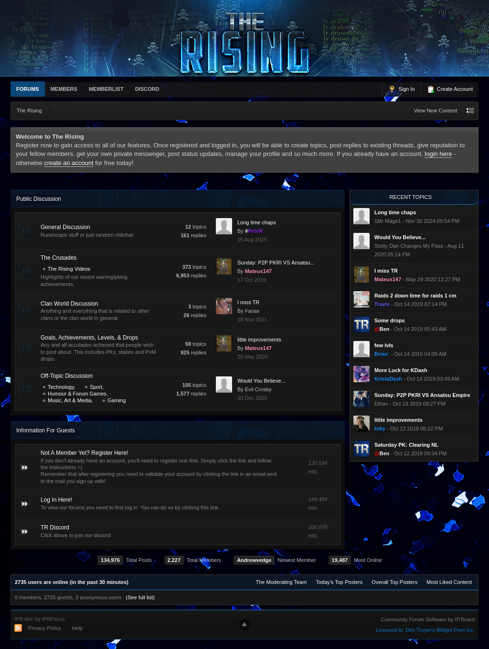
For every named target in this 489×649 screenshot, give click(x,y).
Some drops (389, 320)
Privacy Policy (44, 628)
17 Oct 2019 (251, 280)
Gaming (116, 400)
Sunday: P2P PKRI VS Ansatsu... (276, 262)
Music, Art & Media (70, 400)
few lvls (383, 345)
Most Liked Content (449, 582)
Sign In (401, 89)
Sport (96, 387)
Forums (27, 89)
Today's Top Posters (339, 582)
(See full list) (140, 597)
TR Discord (55, 527)
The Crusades (58, 257)
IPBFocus (53, 619)
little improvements (259, 339)
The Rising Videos (69, 269)
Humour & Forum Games (77, 393)
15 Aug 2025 (252, 239)
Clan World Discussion (69, 303)
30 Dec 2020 (252, 398)
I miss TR (248, 302)
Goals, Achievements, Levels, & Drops (89, 337)
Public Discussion (38, 199)
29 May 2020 (252, 357)
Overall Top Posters (394, 582)
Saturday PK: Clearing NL (406, 445)
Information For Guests (45, 430)
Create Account (450, 89)
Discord (147, 89)
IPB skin (23, 619)
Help (77, 628)
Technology (61, 387)
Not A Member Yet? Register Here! (84, 453)
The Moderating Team (281, 582)
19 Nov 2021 (252, 319)
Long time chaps (256, 222)
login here (438, 153)
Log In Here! (56, 499)
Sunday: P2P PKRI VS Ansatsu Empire (422, 395)
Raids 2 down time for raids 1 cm (415, 295)
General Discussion (65, 227)
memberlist (106, 89)
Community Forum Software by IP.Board (428, 619)
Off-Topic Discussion (67, 376)
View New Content (435, 110)
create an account (68, 162)
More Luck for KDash (400, 370)
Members (64, 89)
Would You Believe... (261, 381)
